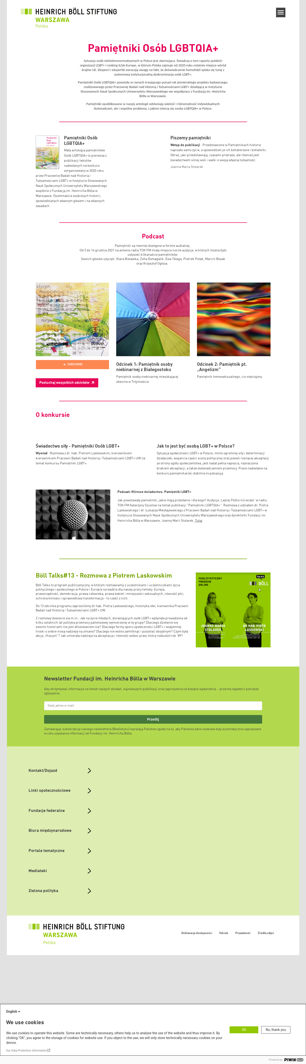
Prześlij (153, 791)
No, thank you (276, 1030)
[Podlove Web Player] (72, 364)
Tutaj (198, 592)
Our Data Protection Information (26, 1050)
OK (244, 1030)
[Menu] (280, 12)
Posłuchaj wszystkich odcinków (64, 383)
